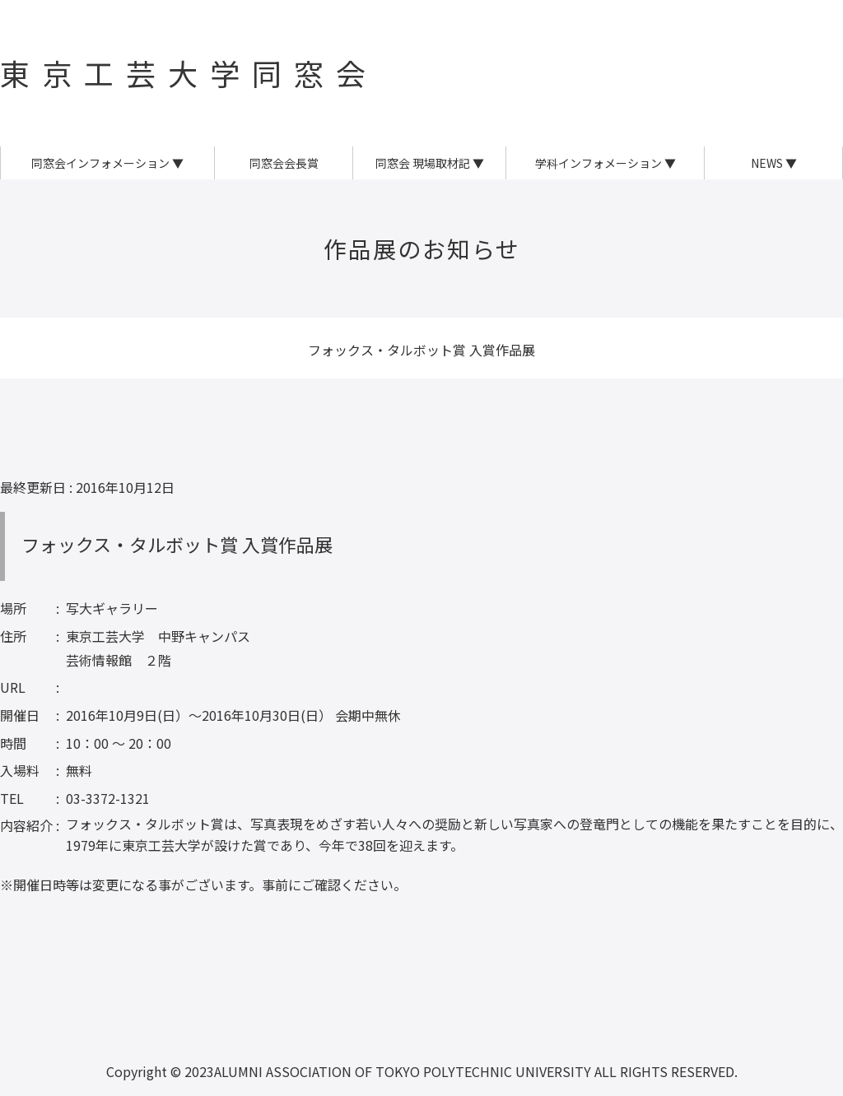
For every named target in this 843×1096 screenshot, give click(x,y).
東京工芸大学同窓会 (189, 72)
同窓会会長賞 (284, 163)
